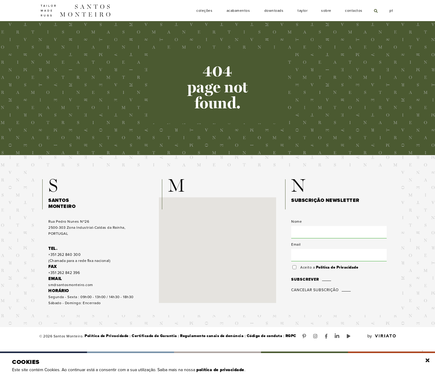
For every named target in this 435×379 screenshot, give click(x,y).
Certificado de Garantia (151, 338)
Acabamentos (238, 10)
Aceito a (329, 269)
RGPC (283, 338)
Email (296, 246)
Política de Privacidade (337, 269)
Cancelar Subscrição (314, 292)
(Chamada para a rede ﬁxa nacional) (79, 259)
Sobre (326, 10)
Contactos (354, 10)
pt (391, 10)
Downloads (274, 10)
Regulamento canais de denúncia (206, 338)
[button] (217, 246)
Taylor (302, 10)
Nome (296, 223)
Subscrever (304, 281)
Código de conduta (257, 338)
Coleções (204, 10)
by (381, 338)
